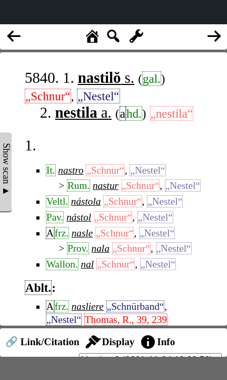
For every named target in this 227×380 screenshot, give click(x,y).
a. (83, 112)
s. (106, 77)
